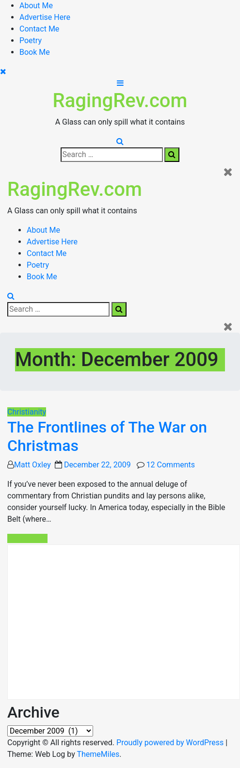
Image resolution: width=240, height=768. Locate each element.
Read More (27, 538)
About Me (36, 5)
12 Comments (170, 464)
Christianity (26, 411)
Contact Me (39, 28)
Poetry (30, 40)
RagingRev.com (120, 100)
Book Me (34, 52)
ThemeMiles (98, 754)
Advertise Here (44, 17)
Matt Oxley (32, 464)
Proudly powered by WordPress (170, 742)
